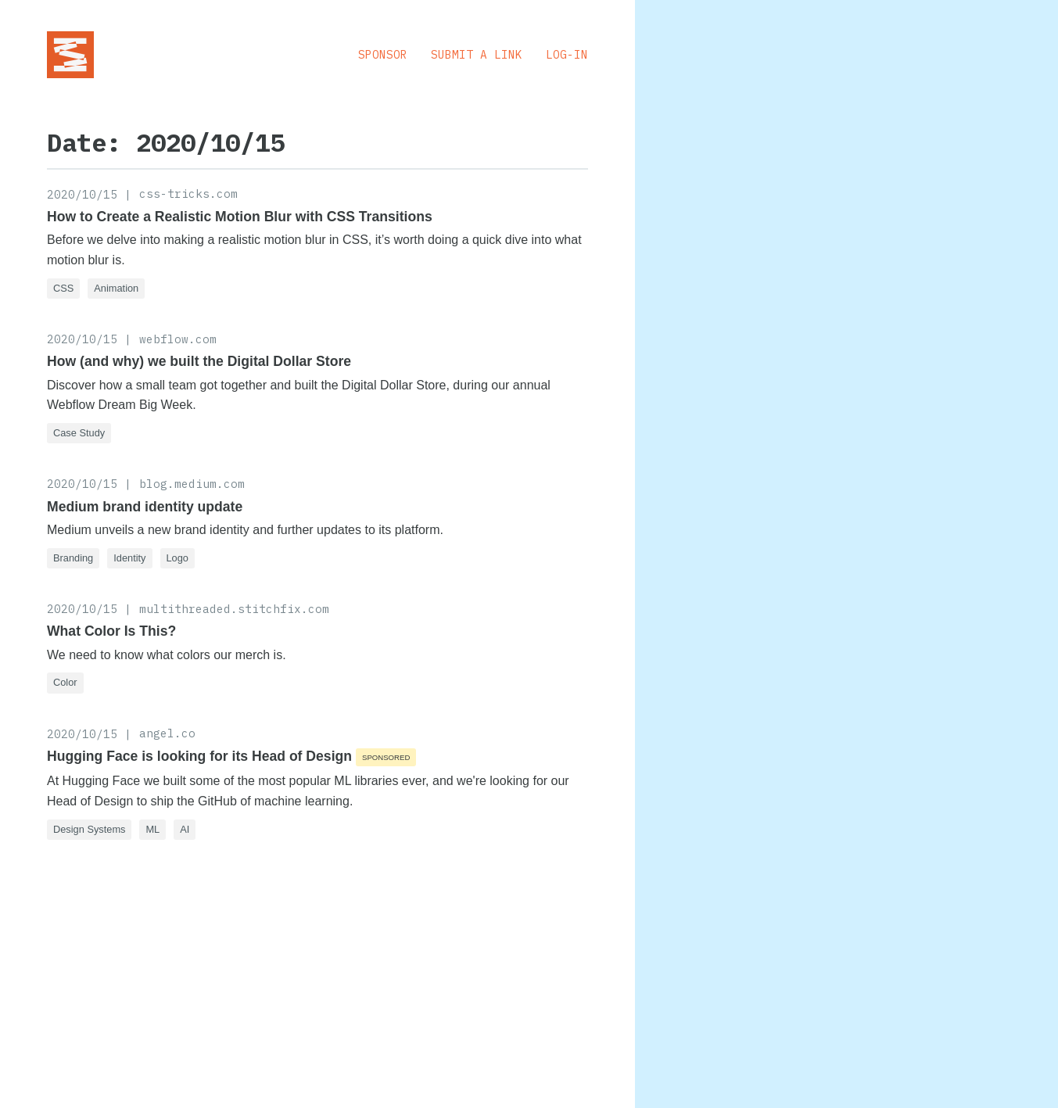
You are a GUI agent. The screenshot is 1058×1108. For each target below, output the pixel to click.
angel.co (167, 733)
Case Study (79, 433)
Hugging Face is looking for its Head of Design (199, 756)
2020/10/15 (82, 194)
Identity (129, 558)
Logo (177, 558)
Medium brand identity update (144, 507)
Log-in (567, 54)
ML (152, 829)
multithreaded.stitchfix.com (234, 608)
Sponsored (386, 757)
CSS (63, 288)
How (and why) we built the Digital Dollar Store (199, 361)
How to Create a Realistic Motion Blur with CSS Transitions (239, 216)
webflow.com (178, 339)
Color (65, 682)
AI (184, 829)
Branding (73, 558)
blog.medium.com (192, 483)
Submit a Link (476, 54)
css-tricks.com (188, 193)
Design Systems (89, 829)
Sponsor (382, 54)
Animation (116, 288)
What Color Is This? (111, 631)
